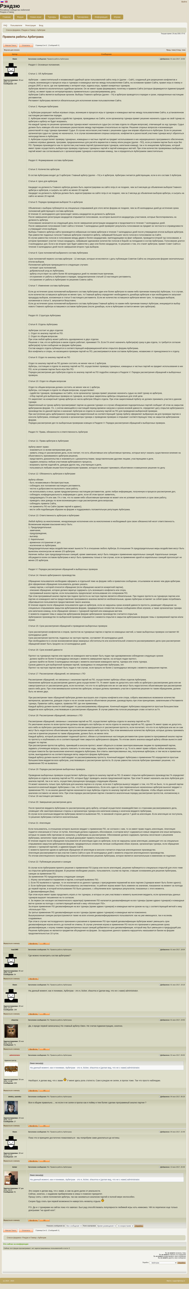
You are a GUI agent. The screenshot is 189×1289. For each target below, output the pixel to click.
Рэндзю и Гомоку (28, 30)
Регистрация (30, 25)
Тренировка (82, 17)
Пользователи (16, 25)
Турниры (52, 17)
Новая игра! (35, 17)
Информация (101, 17)
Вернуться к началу (12, 943)
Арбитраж (41, 30)
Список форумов (13, 30)
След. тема (180, 50)
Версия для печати (11, 50)
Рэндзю (10, 6)
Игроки (117, 17)
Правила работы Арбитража (23, 36)
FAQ (5, 25)
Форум (20, 17)
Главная (7, 17)
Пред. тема (170, 50)
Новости (67, 17)
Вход (41, 25)
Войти (184, 2)
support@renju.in (178, 1281)
